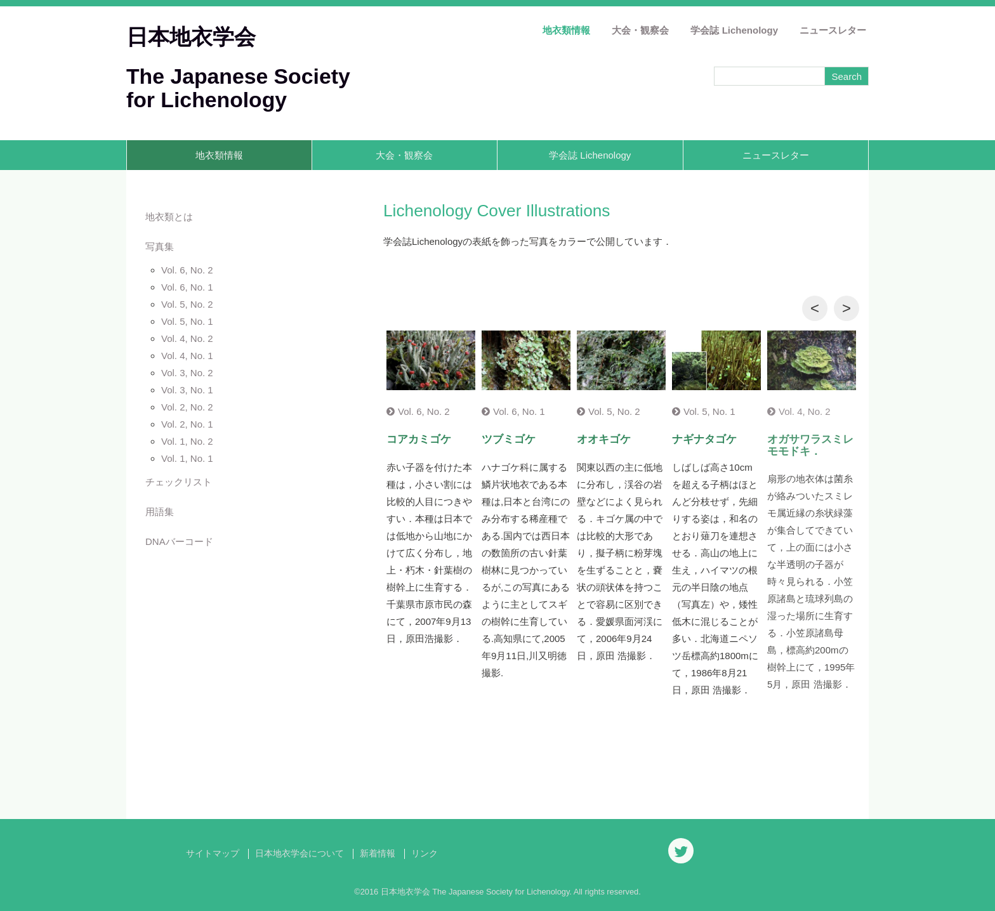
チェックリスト (178, 481)
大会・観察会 (640, 30)
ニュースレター (833, 30)
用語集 (159, 511)
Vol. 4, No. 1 (187, 355)
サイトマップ (212, 853)
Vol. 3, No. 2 (187, 372)
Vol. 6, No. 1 (187, 287)
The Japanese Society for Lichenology (238, 88)
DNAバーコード (179, 541)
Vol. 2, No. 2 (187, 407)
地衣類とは (169, 216)
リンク (424, 853)
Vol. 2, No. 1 (187, 424)
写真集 (159, 246)
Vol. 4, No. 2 (187, 338)
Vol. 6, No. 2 (187, 270)
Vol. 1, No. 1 (187, 458)
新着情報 (377, 853)
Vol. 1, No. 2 (187, 441)
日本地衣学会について (299, 853)
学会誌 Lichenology (734, 30)
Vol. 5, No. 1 (187, 321)
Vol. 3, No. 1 (187, 389)
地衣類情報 (566, 30)
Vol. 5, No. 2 (187, 304)
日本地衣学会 (191, 37)
